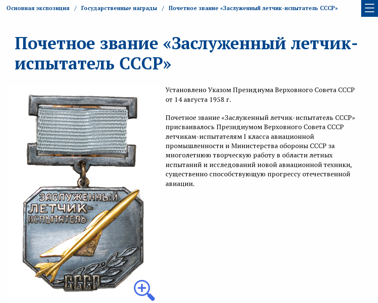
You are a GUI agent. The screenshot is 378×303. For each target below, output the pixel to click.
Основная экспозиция (37, 8)
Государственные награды (119, 8)
